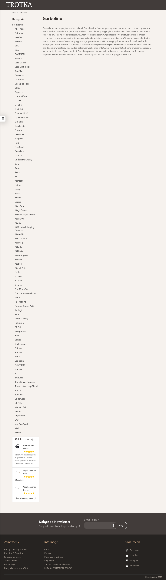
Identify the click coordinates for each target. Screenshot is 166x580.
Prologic (19, 310)
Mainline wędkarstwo (25, 215)
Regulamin (49, 561)
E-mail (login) (90, 520)
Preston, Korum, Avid (24, 306)
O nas (46, 550)
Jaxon (17, 172)
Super (19, 480)
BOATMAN (20, 54)
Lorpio (18, 202)
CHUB (17, 88)
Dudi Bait (19, 109)
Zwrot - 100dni (11, 561)
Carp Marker (20, 63)
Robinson (19, 323)
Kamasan (19, 181)
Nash (17, 272)
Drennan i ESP (21, 113)
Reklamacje (9, 565)
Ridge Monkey (21, 319)
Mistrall (18, 264)
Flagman (19, 139)
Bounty (18, 59)
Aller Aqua (20, 29)
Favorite (18, 130)
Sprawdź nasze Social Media (57, 565)
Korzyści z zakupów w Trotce (17, 568)
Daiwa (18, 101)
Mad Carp (19, 206)
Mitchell (18, 260)
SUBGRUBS (20, 365)
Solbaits (18, 353)
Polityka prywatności (54, 557)
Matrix (18, 223)
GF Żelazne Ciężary (23, 160)
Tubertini (19, 395)
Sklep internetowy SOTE (153, 577)
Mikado (18, 247)
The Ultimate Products (25, 382)
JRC (16, 177)
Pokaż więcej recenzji (26, 498)
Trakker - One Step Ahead (26, 386)
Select (17, 336)
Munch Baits (20, 268)
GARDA (18, 156)
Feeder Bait (20, 134)
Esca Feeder (20, 126)
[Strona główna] (20, 4)
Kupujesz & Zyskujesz (14, 553)
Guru (17, 164)
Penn (17, 298)
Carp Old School (22, 67)
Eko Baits (19, 122)
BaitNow (19, 33)
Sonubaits (19, 361)
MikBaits (19, 251)
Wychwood (20, 416)
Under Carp (20, 399)
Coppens (19, 92)
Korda (17, 194)
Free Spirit (19, 147)
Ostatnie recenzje (24, 439)
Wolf (17, 420)
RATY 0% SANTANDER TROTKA (58, 568)
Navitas (18, 277)
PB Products (20, 302)
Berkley (18, 37)
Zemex (18, 433)
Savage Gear (20, 331)
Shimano (19, 348)
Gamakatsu (20, 151)
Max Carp (19, 243)
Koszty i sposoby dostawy (16, 550)
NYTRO (18, 281)
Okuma (18, 285)
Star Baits (19, 369)
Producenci (17, 25)
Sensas (18, 340)
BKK (17, 46)
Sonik (17, 357)
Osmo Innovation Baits (25, 293)
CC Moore (19, 80)
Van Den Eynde (22, 424)
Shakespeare (21, 344)
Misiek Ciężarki (21, 255)
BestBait (18, 42)
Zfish (17, 428)
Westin (18, 412)
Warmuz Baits (21, 407)
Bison (17, 50)
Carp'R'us (19, 71)
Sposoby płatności (12, 557)
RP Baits (18, 327)
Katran (18, 185)
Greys (17, 168)
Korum (18, 198)
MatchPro (19, 219)
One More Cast (21, 289)
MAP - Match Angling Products (24, 228)
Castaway (19, 75)
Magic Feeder (21, 210)
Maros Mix (19, 234)
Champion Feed (22, 84)
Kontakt (48, 553)
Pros (17, 314)
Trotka (18, 391)
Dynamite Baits (22, 118)
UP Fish (18, 403)
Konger (18, 189)
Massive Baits (21, 239)
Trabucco (19, 378)
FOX (17, 143)
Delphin (18, 105)
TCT (16, 374)
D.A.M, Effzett (21, 97)
